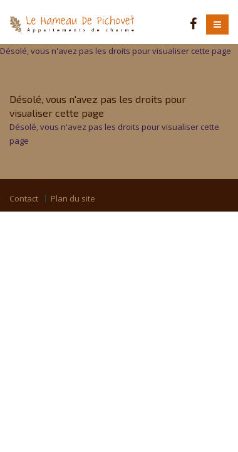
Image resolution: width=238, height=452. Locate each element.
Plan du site (73, 198)
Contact (23, 198)
